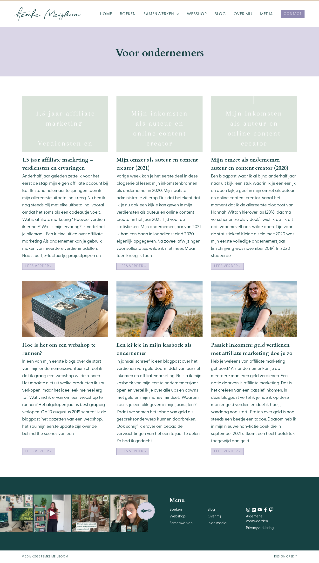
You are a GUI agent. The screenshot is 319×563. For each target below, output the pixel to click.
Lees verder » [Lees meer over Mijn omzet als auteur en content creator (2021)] (133, 266)
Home (106, 14)
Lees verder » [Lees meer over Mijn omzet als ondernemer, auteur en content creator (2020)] (227, 266)
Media (266, 14)
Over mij (243, 14)
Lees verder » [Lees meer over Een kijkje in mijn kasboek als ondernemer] (133, 451)
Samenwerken (161, 14)
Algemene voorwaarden (257, 519)
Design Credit (285, 556)
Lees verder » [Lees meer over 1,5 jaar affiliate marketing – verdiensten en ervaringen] (38, 266)
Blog (220, 14)
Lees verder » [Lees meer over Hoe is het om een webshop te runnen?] (38, 451)
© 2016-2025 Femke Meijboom (45, 556)
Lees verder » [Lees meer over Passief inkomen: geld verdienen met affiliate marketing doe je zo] (227, 451)
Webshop (197, 14)
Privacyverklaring (260, 528)
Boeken (128, 14)
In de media (217, 523)
